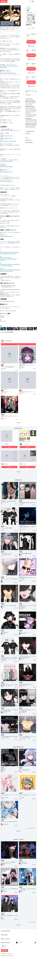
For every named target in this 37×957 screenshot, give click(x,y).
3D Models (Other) (4, 389)
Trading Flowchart (30, 131)
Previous (2, 16)
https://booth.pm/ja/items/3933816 (6, 171)
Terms (26, 137)
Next (19, 16)
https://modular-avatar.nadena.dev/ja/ (8, 73)
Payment (28, 133)
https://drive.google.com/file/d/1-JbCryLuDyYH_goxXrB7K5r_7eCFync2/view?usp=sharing (8, 259)
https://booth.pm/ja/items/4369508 (6, 236)
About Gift (29, 94)
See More (19, 472)
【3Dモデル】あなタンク (5, 391)
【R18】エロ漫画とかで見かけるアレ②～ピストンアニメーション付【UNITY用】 (9, 367)
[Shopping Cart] (33, 1)
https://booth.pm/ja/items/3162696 (6, 138)
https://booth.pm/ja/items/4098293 (6, 166)
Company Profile (3, 953)
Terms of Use (9, 953)
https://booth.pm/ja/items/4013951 (6, 135)
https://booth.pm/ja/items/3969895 (6, 161)
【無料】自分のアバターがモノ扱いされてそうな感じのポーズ (27, 366)
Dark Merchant (8, 341)
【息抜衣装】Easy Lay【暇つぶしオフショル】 (27, 391)
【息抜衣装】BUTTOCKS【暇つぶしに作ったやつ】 (9, 417)
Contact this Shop (29, 142)
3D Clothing (28, 8)
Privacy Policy (28, 140)
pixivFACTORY (32, 126)
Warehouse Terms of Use (5, 955)
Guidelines (11, 955)
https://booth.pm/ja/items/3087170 (6, 181)
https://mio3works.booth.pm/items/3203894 (8, 141)
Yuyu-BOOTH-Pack (31, 115)
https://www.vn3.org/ (11, 241)
